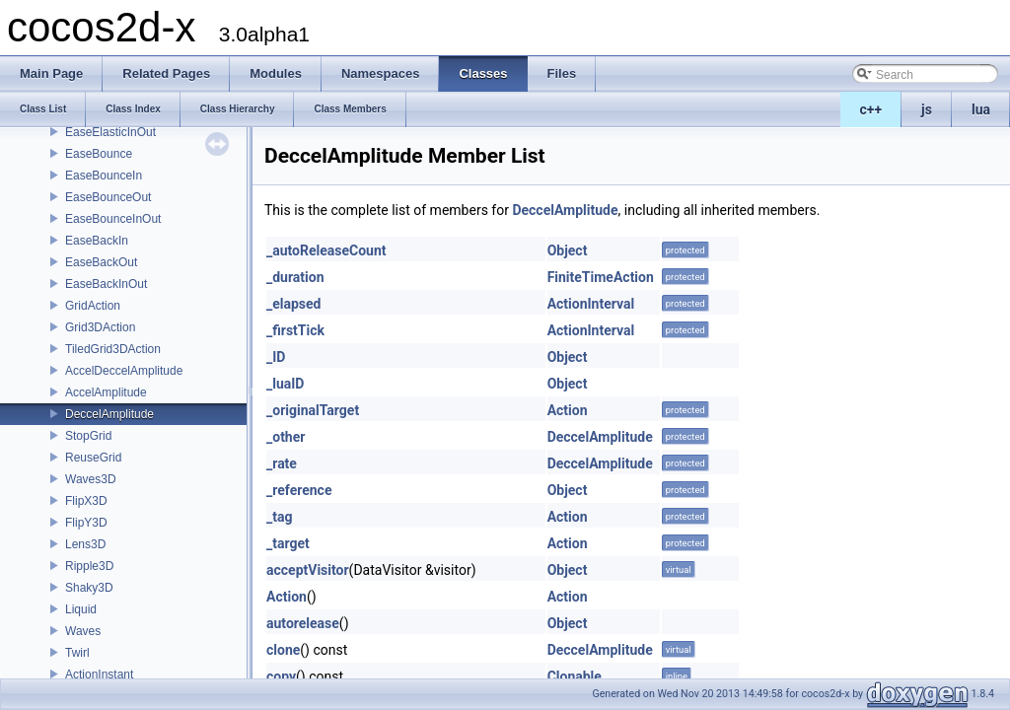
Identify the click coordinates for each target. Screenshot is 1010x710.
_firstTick (295, 330)
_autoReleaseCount (326, 250)
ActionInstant (99, 674)
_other (285, 437)
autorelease (302, 623)
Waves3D (90, 479)
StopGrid (88, 436)
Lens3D (85, 544)
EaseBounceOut (108, 197)
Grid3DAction (100, 327)
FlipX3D (86, 501)
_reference (298, 490)
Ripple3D (89, 566)
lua (981, 109)
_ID (275, 357)
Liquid (81, 609)
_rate (281, 463)
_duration (295, 277)
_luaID (285, 383)
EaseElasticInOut (110, 132)
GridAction (92, 306)
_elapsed (294, 304)
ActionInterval (591, 304)
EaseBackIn (96, 241)
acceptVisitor (307, 570)
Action (567, 410)
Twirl (77, 653)
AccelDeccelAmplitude (123, 371)
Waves (83, 631)
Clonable (574, 676)
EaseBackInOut (106, 284)
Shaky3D (89, 588)
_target (288, 543)
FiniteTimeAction (600, 277)
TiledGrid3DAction (113, 349)
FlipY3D (86, 523)
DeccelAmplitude (109, 414)
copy (281, 676)
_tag (279, 517)
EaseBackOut (101, 262)
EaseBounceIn (103, 175)
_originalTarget (312, 410)
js (926, 109)
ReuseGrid (93, 457)
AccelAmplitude (106, 392)
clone (283, 650)
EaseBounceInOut (113, 219)
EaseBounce (98, 154)
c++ (871, 109)
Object (567, 250)
